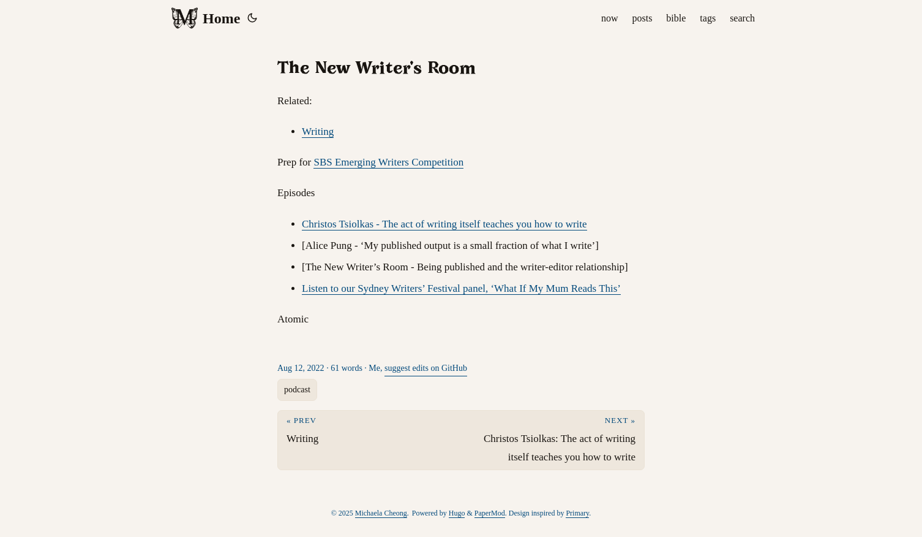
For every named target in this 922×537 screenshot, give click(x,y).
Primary (577, 513)
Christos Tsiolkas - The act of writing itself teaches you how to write (444, 224)
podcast (297, 389)
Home (205, 18)
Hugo (457, 513)
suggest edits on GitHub (425, 368)
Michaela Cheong (381, 513)
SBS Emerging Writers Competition (388, 162)
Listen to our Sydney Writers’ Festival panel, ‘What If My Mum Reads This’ (461, 288)
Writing (318, 131)
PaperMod (489, 513)
